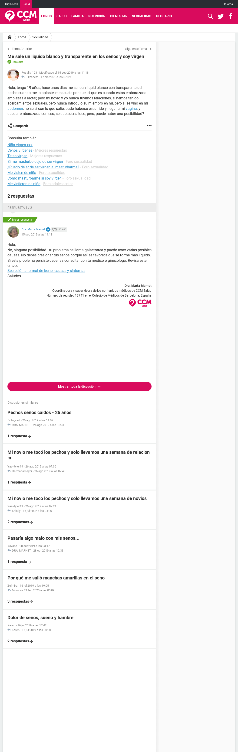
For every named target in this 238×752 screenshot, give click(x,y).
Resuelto (17, 62)
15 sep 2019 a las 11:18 (36, 234)
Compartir (20, 126)
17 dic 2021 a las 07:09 (56, 77)
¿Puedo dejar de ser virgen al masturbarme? (43, 167)
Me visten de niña (21, 172)
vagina (131, 108)
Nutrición (97, 16)
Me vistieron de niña (23, 184)
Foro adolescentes (58, 184)
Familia (77, 16)
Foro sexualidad (79, 161)
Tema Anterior (22, 49)
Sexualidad (141, 16)
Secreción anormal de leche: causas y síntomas (46, 270)
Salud (26, 4)
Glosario (164, 16)
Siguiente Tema (136, 49)
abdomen (15, 108)
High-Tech (11, 4)
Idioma (228, 4)
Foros (46, 16)
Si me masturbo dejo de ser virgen (35, 161)
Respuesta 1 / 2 (19, 207)
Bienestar (118, 16)
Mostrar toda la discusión (77, 386)
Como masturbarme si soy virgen (34, 178)
